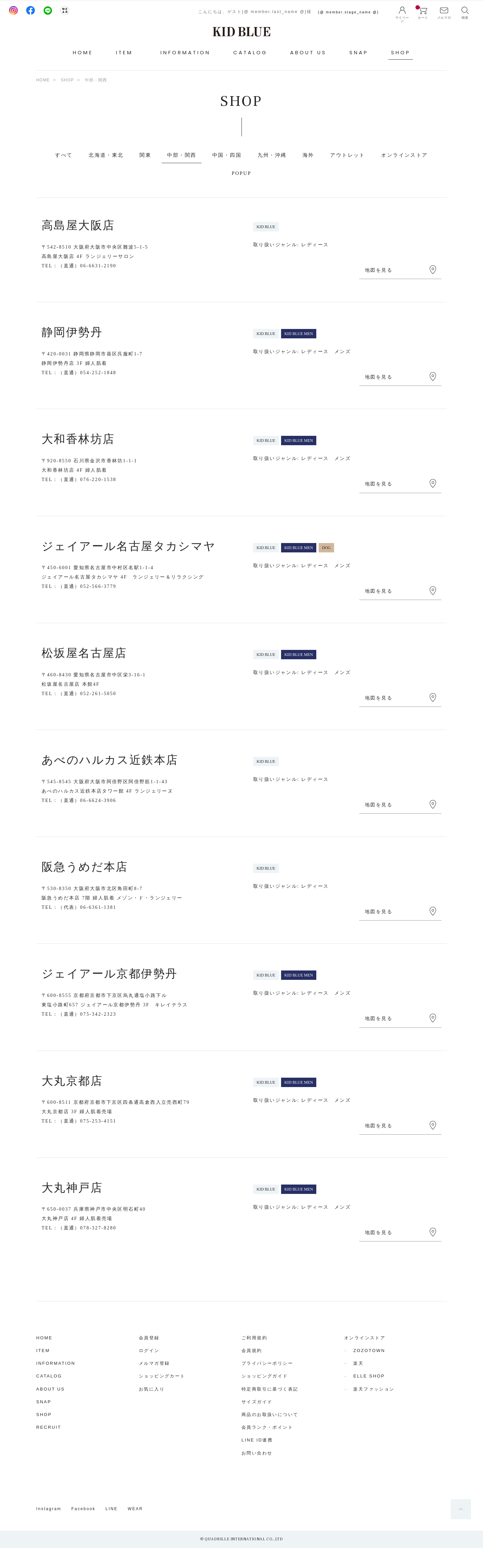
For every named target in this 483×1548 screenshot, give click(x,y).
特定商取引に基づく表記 (269, 1389)
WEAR (135, 1508)
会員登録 (149, 1337)
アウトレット (347, 155)
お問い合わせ (256, 1453)
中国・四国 (226, 155)
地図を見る (378, 270)
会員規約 (251, 1350)
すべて (63, 155)
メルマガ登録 (154, 1363)
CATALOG (250, 52)
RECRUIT (48, 1427)
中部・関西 (181, 155)
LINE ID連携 (257, 1439)
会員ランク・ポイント (267, 1427)
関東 (145, 155)
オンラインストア (404, 155)
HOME (83, 52)
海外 (308, 155)
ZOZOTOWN (369, 1350)
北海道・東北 (106, 155)
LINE (112, 1508)
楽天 (358, 1363)
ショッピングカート (162, 1375)
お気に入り (152, 1389)
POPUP (242, 173)
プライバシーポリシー (267, 1363)
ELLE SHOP (369, 1375)
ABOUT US (308, 52)
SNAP (358, 52)
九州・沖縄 (272, 155)
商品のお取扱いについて (269, 1414)
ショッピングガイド (264, 1375)
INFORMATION (185, 52)
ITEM (43, 1350)
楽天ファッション (373, 1389)
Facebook (83, 1508)
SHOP (401, 52)
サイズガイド (256, 1401)
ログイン (149, 1350)
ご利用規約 (254, 1337)
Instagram (48, 1508)
